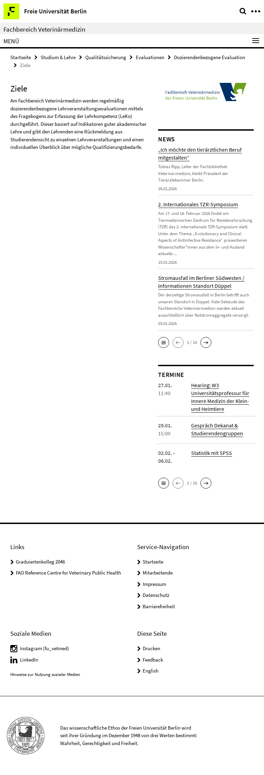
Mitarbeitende (158, 572)
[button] (163, 342)
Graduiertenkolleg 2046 (40, 561)
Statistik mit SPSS (211, 452)
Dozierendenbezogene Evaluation (209, 57)
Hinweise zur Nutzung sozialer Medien (45, 674)
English (150, 670)
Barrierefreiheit (159, 606)
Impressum (154, 584)
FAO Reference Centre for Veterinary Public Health (68, 572)
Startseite (20, 57)
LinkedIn (29, 659)
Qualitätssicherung (105, 57)
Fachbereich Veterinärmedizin (44, 29)
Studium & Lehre (58, 57)
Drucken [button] (151, 648)
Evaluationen (150, 57)
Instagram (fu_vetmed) (44, 648)
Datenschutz (156, 595)
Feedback (153, 659)
